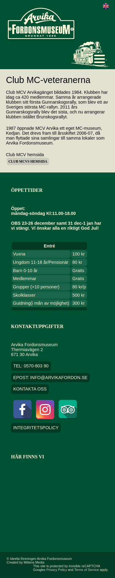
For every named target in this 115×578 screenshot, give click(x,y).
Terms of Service (86, 570)
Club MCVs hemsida (27, 161)
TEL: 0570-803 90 (30, 365)
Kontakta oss (30, 389)
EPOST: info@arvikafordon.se (50, 377)
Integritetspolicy (36, 428)
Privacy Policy (56, 570)
